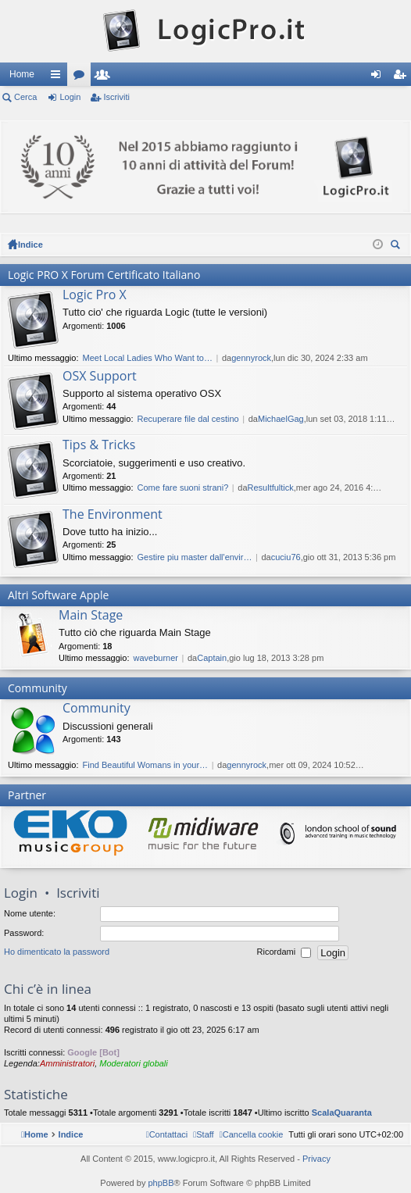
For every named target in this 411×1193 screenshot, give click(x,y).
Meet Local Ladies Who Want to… (147, 358)
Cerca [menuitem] (397, 246)
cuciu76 (286, 557)
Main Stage (91, 615)
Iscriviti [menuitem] (403, 77)
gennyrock (251, 358)
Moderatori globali (133, 1063)
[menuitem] (252, 1134)
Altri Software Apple (58, 595)
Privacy (316, 1158)
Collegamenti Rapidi (58, 77)
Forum (82, 77)
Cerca (25, 97)
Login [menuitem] (379, 77)
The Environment (113, 515)
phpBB (160, 1183)
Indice (30, 244)
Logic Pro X (95, 295)
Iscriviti (116, 97)
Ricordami (284, 953)
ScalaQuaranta (342, 1112)
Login (69, 97)
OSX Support (100, 376)
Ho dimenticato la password (56, 952)
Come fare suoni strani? (182, 487)
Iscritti (105, 77)
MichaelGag (281, 418)
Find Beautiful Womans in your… (145, 765)
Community (37, 687)
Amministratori (67, 1063)
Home (21, 74)
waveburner (155, 658)
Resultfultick (271, 487)
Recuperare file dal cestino (187, 418)
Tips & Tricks (99, 445)
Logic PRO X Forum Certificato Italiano (104, 274)
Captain (212, 658)
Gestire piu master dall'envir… (194, 557)
